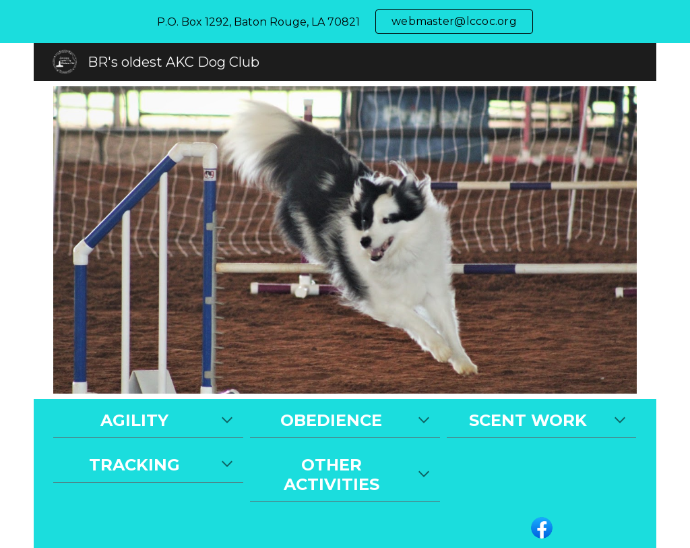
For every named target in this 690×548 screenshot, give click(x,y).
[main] (148, 420)
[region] (345, 21)
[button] (227, 421)
